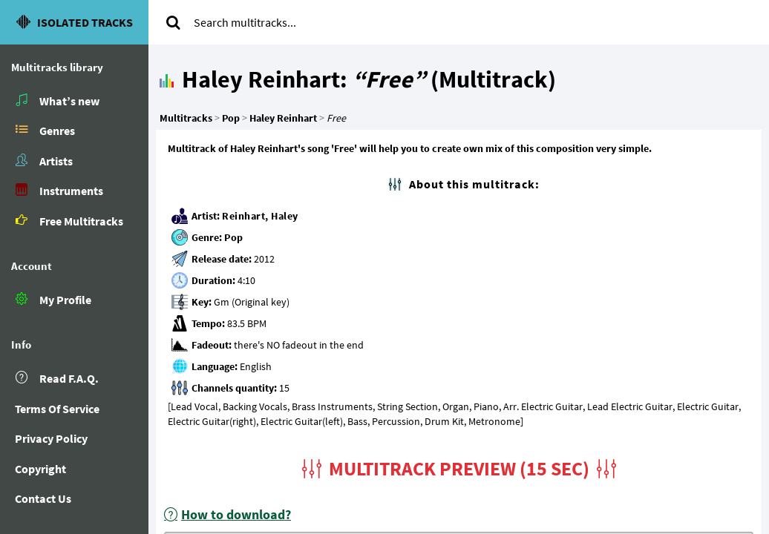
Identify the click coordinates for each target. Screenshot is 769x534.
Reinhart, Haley (260, 215)
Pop (233, 237)
